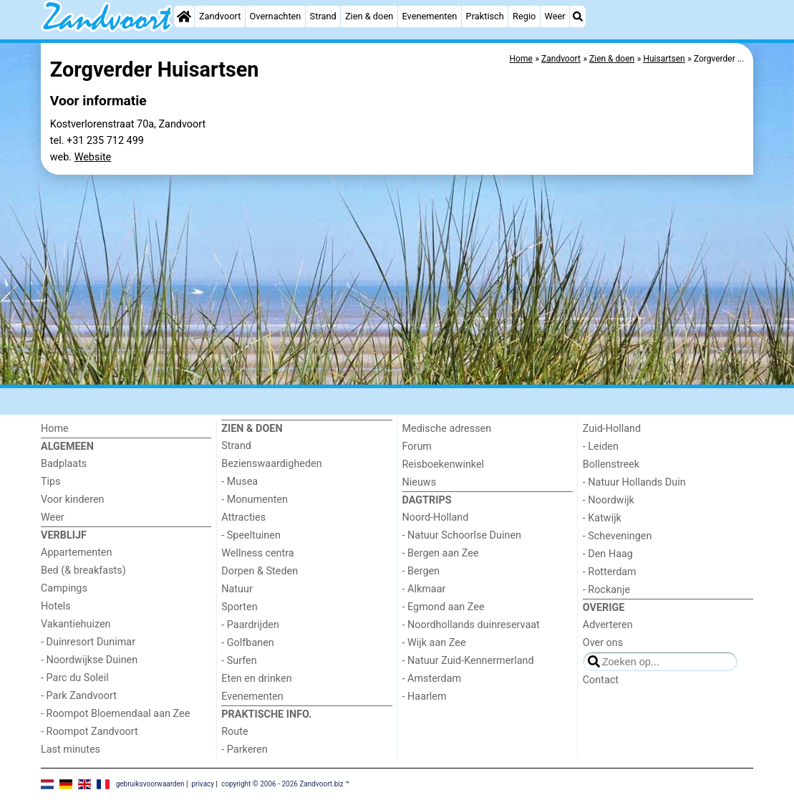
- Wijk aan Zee (434, 643)
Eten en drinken (256, 679)
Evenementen (429, 16)
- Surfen (238, 661)
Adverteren (608, 625)
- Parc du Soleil (75, 678)
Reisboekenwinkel (443, 464)
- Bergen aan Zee (440, 553)
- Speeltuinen (251, 535)
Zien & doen (369, 16)
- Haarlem (424, 696)
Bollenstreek (611, 464)
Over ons (603, 643)
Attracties (243, 517)
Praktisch (485, 16)
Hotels (56, 606)
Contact (601, 680)
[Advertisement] (397, 280)
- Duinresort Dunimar (88, 642)
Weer (555, 16)
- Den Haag (608, 554)
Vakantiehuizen (76, 624)
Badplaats (64, 464)
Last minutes (70, 749)
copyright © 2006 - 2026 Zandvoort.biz (282, 783)
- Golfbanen (247, 643)
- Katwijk (602, 518)
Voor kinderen (73, 499)
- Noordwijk (608, 500)
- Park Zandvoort (79, 696)
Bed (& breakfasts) (83, 570)
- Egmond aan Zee (443, 607)
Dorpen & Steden (259, 571)
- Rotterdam (609, 572)
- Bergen (421, 571)
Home (55, 429)
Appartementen (76, 552)
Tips (51, 482)
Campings (64, 588)
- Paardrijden (250, 625)
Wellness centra (257, 553)
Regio (524, 16)
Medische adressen (447, 429)
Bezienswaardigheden (271, 464)
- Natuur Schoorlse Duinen (461, 535)
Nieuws (419, 482)
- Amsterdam (432, 679)
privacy (202, 783)
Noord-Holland (435, 517)
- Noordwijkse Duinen (89, 660)
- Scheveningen (617, 536)
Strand (323, 16)
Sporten (239, 607)
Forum (417, 446)
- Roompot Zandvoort (89, 732)
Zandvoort (220, 16)
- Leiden (601, 446)
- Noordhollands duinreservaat (471, 625)
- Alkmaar (424, 589)
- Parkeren (244, 749)
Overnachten (275, 16)
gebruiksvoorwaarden (150, 783)
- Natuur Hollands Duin (634, 482)
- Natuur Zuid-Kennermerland (468, 661)
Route (234, 732)
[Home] (184, 16)
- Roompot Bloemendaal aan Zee (115, 714)
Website (93, 157)
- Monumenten (254, 499)
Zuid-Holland (612, 429)
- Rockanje (606, 590)
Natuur (237, 589)
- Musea (239, 482)
